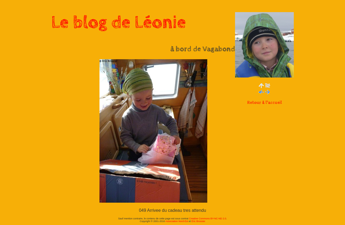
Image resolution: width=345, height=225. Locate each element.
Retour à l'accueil (264, 102)
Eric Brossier (198, 221)
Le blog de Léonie (118, 22)
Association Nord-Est (176, 221)
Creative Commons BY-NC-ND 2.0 (207, 218)
